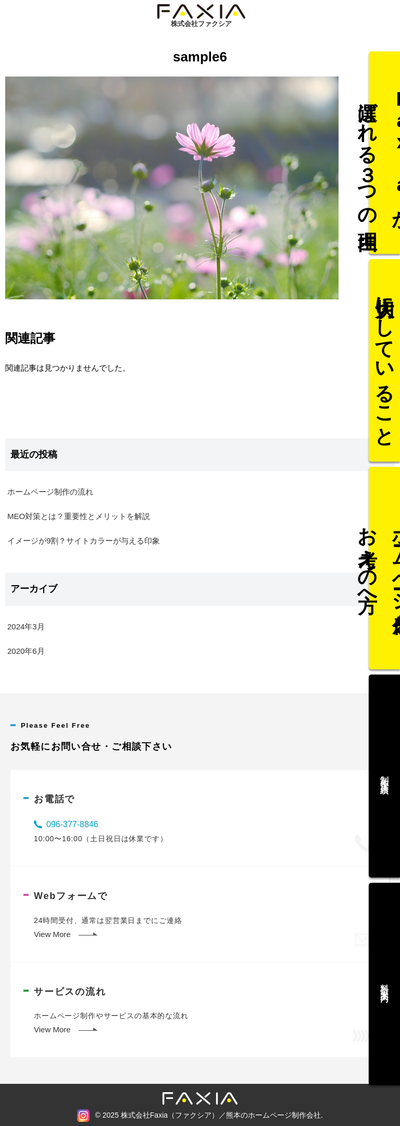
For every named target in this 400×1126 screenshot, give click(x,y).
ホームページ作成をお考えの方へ (384, 568)
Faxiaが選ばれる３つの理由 (384, 172)
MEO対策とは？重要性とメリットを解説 (78, 516)
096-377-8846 (72, 824)
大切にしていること (384, 371)
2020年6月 (26, 651)
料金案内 (384, 963)
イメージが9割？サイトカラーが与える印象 (83, 540)
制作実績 (384, 766)
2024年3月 (26, 626)
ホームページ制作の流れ (50, 491)
